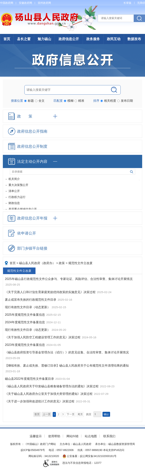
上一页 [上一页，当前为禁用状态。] (47, 414)
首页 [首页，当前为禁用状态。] (37, 414)
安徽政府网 (25, 2)
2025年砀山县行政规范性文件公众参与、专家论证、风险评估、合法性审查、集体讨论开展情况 (69, 278)
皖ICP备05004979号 (33, 450)
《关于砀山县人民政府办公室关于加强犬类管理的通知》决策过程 (49, 393)
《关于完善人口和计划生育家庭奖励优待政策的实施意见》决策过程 (50, 292)
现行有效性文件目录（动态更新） (28, 307)
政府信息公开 (69, 39)
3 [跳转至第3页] (63, 414)
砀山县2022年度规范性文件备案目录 (30, 378)
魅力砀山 (44, 39)
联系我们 (109, 436)
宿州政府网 (44, 2)
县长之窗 (24, 39)
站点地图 (91, 436)
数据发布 (134, 39)
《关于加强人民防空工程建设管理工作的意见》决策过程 (43, 337)
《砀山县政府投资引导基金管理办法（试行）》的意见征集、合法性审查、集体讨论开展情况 (67, 352)
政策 (62, 263)
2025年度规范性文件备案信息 (25, 314)
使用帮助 (54, 436)
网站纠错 (72, 436)
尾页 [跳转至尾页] (80, 414)
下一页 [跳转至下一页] (71, 414)
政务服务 (93, 39)
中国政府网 (6, 2)
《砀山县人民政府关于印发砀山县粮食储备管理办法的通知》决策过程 (52, 386)
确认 (106, 414)
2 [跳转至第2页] (58, 414)
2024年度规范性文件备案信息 (25, 322)
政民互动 (113, 39)
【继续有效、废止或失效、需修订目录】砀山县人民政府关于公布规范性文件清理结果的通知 (67, 365)
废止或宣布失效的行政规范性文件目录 (31, 299)
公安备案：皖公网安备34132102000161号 (89, 456)
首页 (6, 39)
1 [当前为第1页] (54, 414)
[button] (127, 3)
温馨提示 (36, 436)
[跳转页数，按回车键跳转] (97, 414)
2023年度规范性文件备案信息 (25, 344)
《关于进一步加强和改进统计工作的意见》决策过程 (40, 401)
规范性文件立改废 (80, 263)
